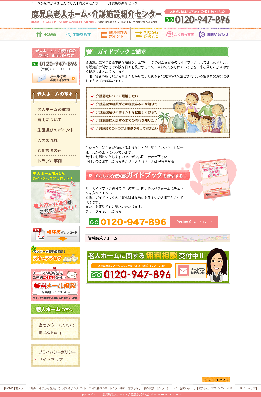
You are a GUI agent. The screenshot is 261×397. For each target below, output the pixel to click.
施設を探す (134, 388)
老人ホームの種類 (25, 388)
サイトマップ (248, 388)
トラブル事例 (117, 388)
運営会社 (203, 388)
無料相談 (148, 388)
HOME (9, 388)
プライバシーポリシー (224, 388)
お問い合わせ (188, 388)
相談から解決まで (49, 388)
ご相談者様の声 (98, 388)
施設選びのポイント (74, 388)
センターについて (167, 388)
